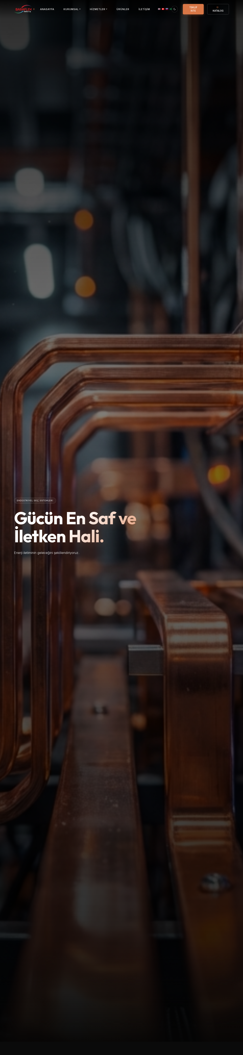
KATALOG (218, 9)
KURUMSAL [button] (71, 9)
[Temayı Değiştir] (174, 9)
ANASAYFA (47, 9)
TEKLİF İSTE (193, 9)
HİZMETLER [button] (97, 9)
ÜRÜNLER (123, 9)
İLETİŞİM (144, 9)
